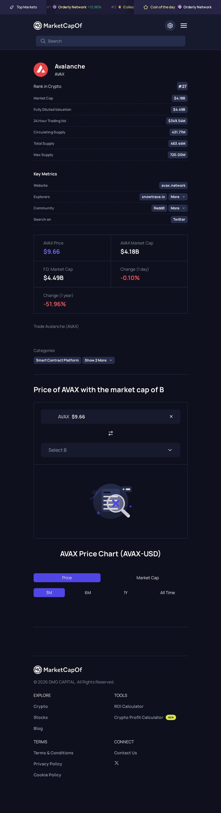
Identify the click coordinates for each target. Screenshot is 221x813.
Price (67, 577)
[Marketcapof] (58, 25)
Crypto (41, 706)
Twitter (179, 219)
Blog (38, 728)
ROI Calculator (129, 706)
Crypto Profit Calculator (145, 717)
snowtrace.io (153, 196)
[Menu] (184, 26)
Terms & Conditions (53, 753)
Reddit (159, 208)
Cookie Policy (47, 775)
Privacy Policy (48, 764)
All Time (167, 592)
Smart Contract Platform (57, 360)
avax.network (173, 185)
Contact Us (125, 753)
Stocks (41, 717)
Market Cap (148, 577)
